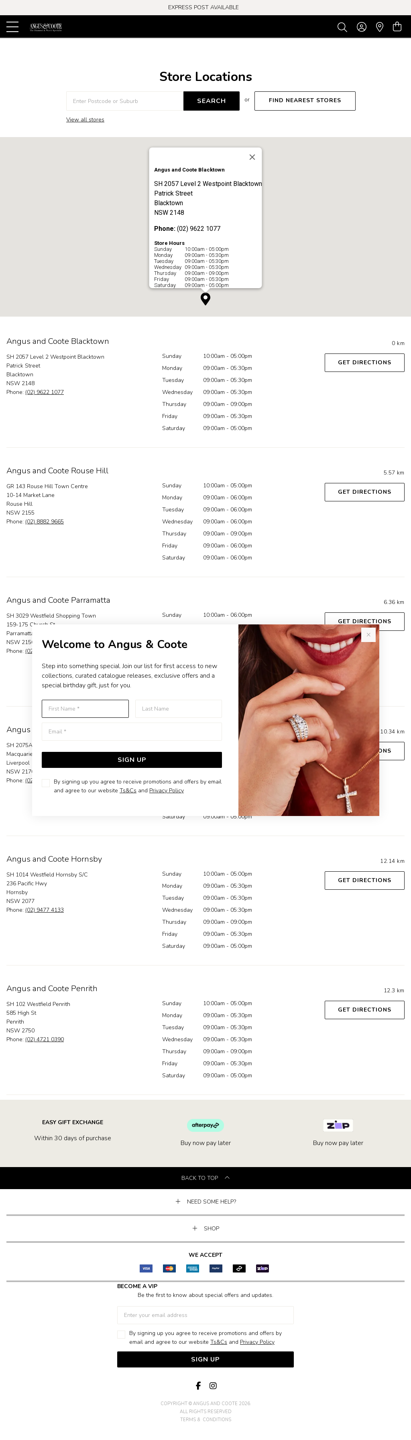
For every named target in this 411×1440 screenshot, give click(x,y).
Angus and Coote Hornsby (54, 859)
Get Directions (364, 362)
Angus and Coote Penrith (52, 988)
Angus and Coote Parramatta (58, 600)
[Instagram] (212, 1386)
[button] (205, 299)
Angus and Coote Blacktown (57, 341)
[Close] (252, 157)
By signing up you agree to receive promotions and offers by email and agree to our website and (138, 786)
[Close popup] (368, 635)
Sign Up (132, 759)
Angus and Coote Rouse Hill (57, 470)
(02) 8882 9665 (44, 521)
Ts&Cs (128, 790)
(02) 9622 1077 (44, 392)
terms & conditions (205, 1420)
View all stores (85, 119)
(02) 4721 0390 (44, 1039)
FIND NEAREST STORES (305, 100)
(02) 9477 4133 (44, 910)
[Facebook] (198, 1386)
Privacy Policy (166, 790)
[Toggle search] (344, 27)
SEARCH (211, 101)
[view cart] (397, 26)
